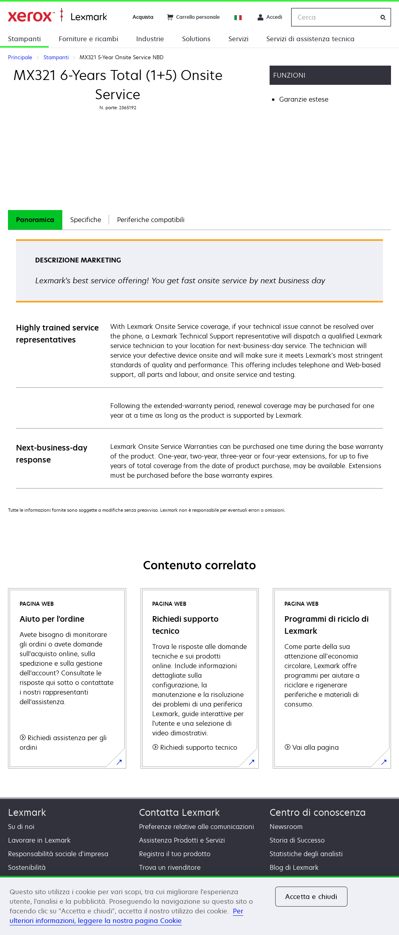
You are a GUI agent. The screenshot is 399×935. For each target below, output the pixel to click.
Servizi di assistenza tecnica (310, 38)
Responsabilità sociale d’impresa (58, 853)
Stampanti (24, 38)
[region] (199, 905)
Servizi (238, 38)
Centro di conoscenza (318, 812)
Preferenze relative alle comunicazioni (196, 826)
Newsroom (286, 826)
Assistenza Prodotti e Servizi (182, 840)
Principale (57, 15)
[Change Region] (238, 17)
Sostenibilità (27, 867)
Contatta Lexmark (179, 812)
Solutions (196, 38)
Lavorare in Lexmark (39, 840)
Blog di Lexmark (294, 867)
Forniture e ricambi (88, 38)
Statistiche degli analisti (306, 853)
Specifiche (85, 219)
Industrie (150, 38)
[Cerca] (383, 17)
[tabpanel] (199, 363)
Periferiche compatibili (151, 219)
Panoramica (35, 219)
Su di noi (21, 826)
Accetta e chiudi (311, 896)
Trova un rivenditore (169, 867)
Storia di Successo (297, 840)
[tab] (35, 220)
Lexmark (27, 812)
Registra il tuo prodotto (174, 853)
